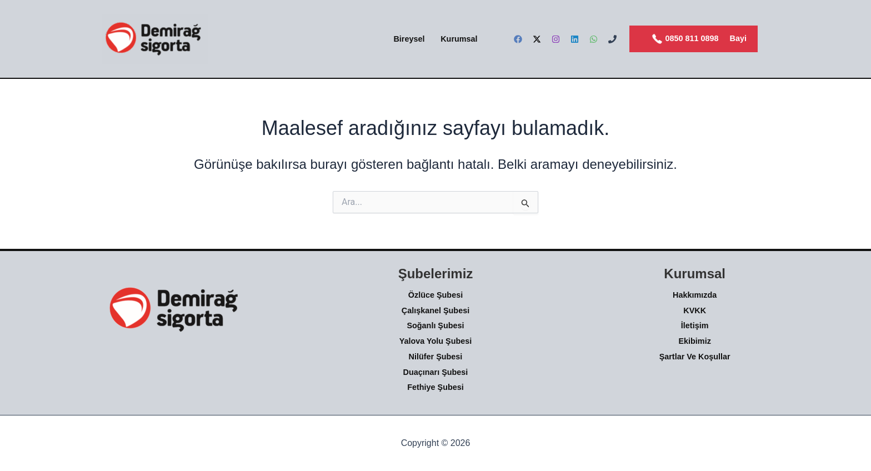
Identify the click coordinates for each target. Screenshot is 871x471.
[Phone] (612, 39)
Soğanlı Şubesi (435, 325)
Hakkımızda (695, 294)
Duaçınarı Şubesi (435, 372)
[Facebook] (518, 39)
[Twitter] (537, 39)
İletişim (695, 325)
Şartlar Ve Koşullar (694, 356)
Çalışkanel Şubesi (435, 310)
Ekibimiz (694, 341)
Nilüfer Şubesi (436, 356)
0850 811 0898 (685, 38)
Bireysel (408, 38)
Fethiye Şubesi (435, 387)
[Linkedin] (574, 39)
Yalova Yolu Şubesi (435, 341)
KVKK (694, 310)
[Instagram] (556, 39)
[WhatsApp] (593, 39)
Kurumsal (458, 38)
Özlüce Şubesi (435, 294)
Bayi (738, 38)
